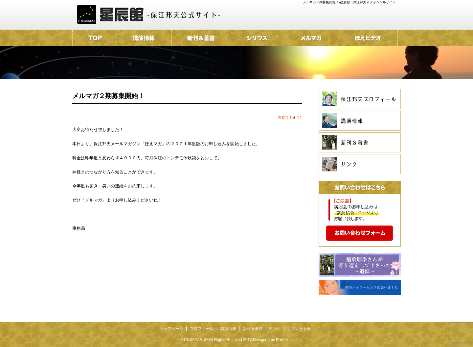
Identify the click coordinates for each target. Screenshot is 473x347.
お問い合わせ (299, 328)
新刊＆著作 (252, 328)
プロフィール (202, 328)
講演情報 (228, 328)
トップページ (171, 328)
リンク (275, 328)
